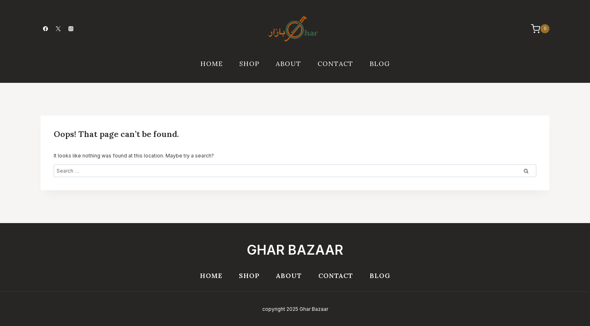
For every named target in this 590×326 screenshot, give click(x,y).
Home (211, 63)
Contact (335, 63)
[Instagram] (71, 29)
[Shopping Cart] (536, 28)
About (288, 63)
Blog (380, 63)
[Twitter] (58, 29)
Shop (249, 63)
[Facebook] (45, 29)
